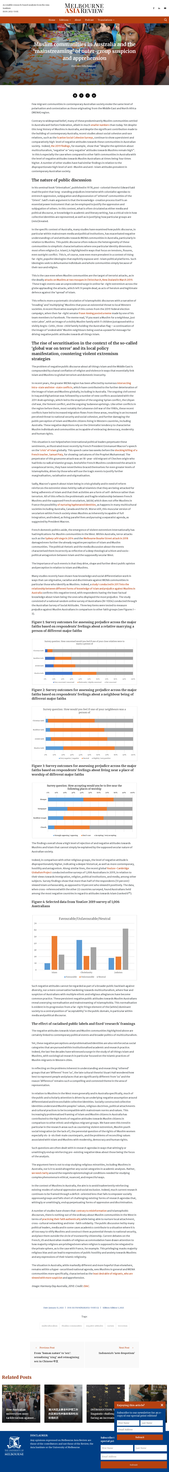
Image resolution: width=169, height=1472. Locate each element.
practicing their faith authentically (62, 1219)
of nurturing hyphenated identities (78, 504)
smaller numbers (101, 125)
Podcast (89, 20)
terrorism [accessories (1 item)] (122, 1326)
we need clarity (40, 1173)
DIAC (86, 1286)
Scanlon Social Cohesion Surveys (81, 137)
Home (52, 20)
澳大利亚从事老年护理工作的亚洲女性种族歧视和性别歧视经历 (63, 1413)
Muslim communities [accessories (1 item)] (72, 1326)
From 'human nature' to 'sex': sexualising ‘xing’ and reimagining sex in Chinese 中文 (56, 1357)
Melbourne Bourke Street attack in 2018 (108, 538)
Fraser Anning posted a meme (96, 313)
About (78, 20)
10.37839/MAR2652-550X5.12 (85, 1307)
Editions (64, 20)
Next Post (127, 1347)
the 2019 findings (74, 146)
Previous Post (44, 1347)
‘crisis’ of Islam (48, 450)
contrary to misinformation (92, 1210)
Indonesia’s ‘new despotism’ (117, 1353)
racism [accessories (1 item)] (110, 1326)
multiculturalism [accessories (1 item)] (49, 1326)
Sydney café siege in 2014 (60, 538)
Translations (105, 20)
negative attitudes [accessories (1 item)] (94, 1326)
